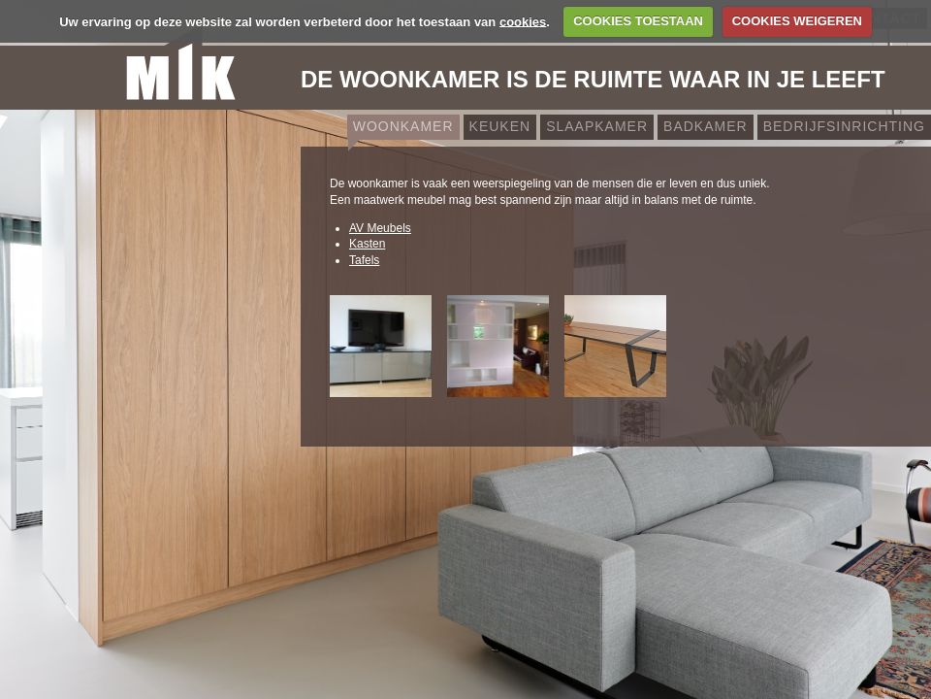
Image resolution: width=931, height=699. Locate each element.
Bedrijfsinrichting (844, 126)
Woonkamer (403, 126)
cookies (522, 21)
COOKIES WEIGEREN (797, 21)
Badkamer (705, 126)
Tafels (364, 260)
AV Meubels (380, 228)
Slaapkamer (597, 126)
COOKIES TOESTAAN (638, 21)
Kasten (367, 243)
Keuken (500, 126)
